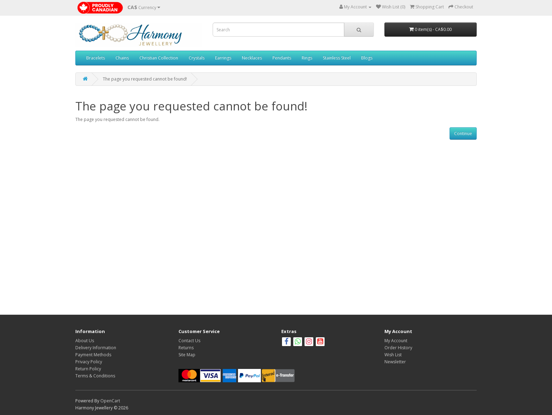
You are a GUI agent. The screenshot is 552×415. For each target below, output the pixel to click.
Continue (463, 133)
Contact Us (189, 341)
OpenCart (110, 401)
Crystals (197, 58)
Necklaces (252, 58)
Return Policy (88, 369)
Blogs (366, 58)
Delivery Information (95, 348)
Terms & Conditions (95, 376)
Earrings (223, 58)
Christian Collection (158, 58)
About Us (84, 341)
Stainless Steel (337, 58)
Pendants (281, 58)
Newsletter (395, 362)
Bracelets (95, 58)
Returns (186, 348)
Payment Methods (93, 355)
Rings (307, 58)
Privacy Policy (88, 362)
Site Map (186, 355)
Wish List (393, 355)
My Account (395, 341)
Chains (122, 58)
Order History (398, 348)
